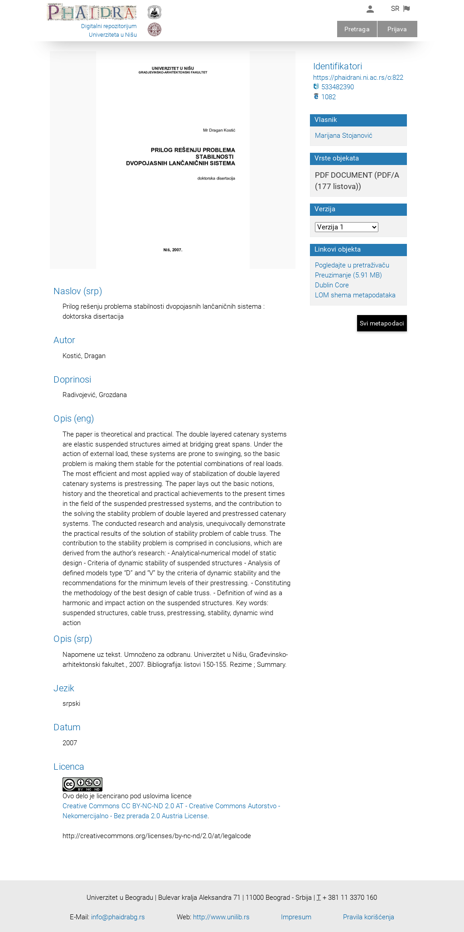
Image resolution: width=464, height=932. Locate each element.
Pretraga (357, 29)
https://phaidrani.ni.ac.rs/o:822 (358, 77)
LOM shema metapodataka (355, 295)
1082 (324, 97)
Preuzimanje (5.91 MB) (348, 275)
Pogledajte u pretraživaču (352, 265)
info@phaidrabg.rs (118, 917)
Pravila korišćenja (368, 917)
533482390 (333, 87)
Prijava (397, 29)
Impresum (296, 917)
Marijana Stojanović (343, 135)
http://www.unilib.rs (221, 917)
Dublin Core (332, 285)
